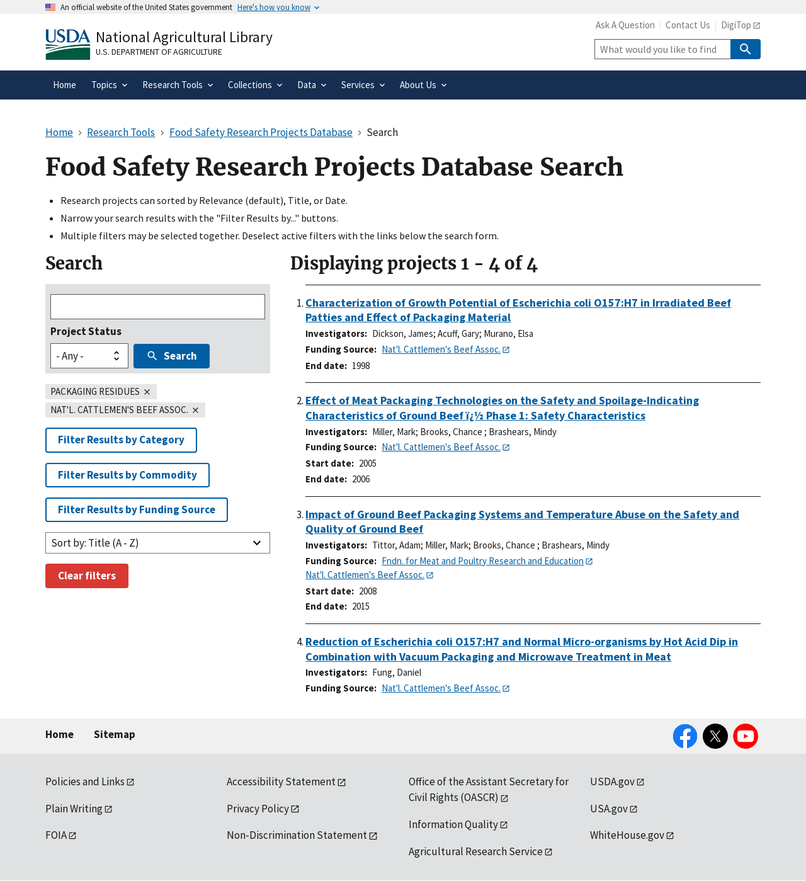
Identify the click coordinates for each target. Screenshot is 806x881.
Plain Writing (74, 809)
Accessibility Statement (281, 781)
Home (59, 734)
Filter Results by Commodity (127, 475)
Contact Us (688, 25)
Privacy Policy (258, 809)
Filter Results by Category (121, 439)
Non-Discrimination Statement (297, 835)
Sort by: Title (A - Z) (95, 543)
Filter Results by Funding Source (136, 509)
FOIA (56, 835)
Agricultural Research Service (476, 851)
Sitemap (114, 734)
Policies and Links (85, 781)
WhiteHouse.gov (627, 835)
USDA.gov (612, 781)
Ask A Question (625, 25)
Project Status (86, 331)
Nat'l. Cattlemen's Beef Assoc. (441, 349)
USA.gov (609, 809)
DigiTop (736, 25)
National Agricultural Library (184, 37)
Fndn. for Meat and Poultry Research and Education (483, 561)
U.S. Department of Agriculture (159, 51)
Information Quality (453, 824)
